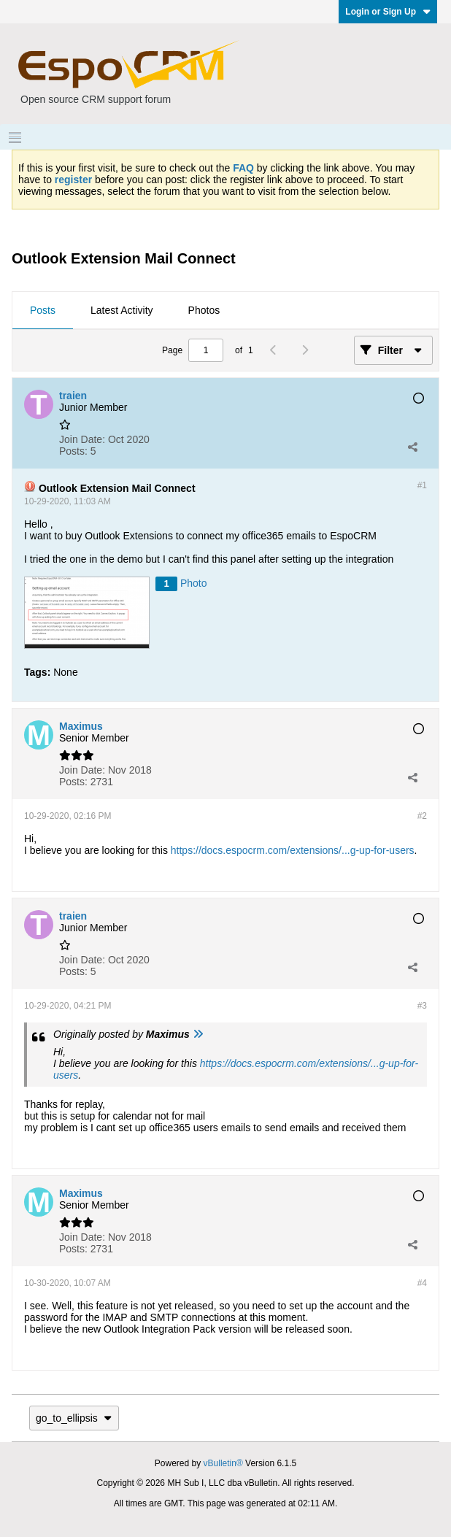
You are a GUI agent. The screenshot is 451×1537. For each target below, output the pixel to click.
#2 (422, 816)
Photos (204, 310)
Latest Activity (121, 310)
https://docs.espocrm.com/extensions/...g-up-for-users (293, 850)
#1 (422, 485)
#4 (422, 1283)
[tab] (42, 311)
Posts (42, 310)
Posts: (73, 451)
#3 (422, 1006)
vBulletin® (223, 1463)
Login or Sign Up (388, 12)
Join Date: (82, 439)
